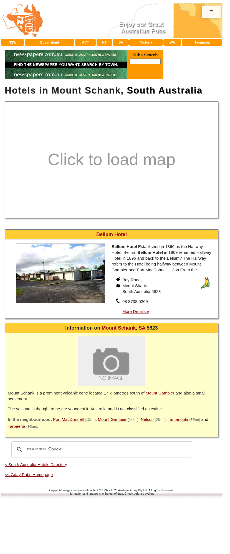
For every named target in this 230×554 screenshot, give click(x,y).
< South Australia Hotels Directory (36, 464)
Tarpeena (16, 426)
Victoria (146, 42)
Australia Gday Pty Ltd (132, 490)
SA (120, 42)
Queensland (49, 42)
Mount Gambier (160, 393)
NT (104, 42)
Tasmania (201, 42)
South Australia (165, 90)
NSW (12, 42)
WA (172, 42)
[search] (101, 449)
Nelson (147, 419)
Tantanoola (178, 419)
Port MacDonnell (68, 419)
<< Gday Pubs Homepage (29, 474)
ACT (85, 42)
